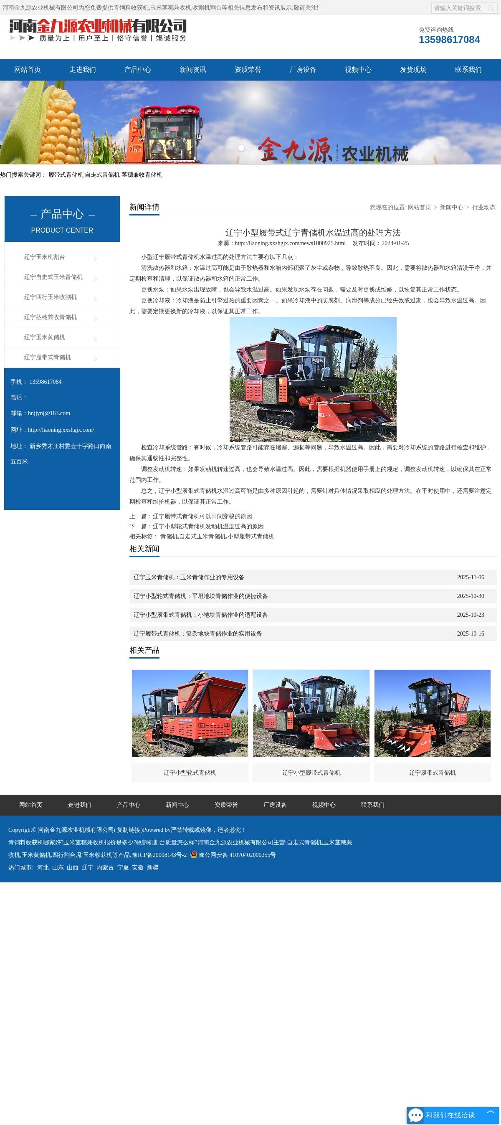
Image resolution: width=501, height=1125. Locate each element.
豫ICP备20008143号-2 (159, 855)
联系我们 (468, 69)
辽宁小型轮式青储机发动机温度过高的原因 (208, 526)
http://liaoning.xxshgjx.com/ (61, 430)
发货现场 (413, 69)
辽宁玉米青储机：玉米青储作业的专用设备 (189, 577)
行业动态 (484, 207)
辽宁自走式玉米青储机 (53, 277)
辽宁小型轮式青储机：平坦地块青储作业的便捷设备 (201, 596)
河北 (43, 867)
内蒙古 (105, 867)
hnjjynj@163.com (49, 413)
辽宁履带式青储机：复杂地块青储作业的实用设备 (198, 634)
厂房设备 (303, 69)
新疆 (153, 867)
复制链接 (128, 830)
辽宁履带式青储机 (47, 357)
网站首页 (27, 69)
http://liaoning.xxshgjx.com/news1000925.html (290, 243)
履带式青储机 (66, 175)
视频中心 (358, 69)
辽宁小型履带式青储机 (311, 773)
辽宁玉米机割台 (44, 257)
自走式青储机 (103, 175)
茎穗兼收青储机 (141, 175)
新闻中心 (451, 207)
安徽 (138, 867)
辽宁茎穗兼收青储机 (50, 317)
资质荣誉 (248, 69)
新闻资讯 (193, 69)
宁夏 (123, 867)
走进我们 (82, 69)
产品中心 (137, 69)
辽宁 (88, 867)
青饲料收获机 (131, 8)
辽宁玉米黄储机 (44, 337)
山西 (72, 867)
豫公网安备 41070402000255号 (233, 855)
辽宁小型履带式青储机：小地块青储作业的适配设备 (201, 615)
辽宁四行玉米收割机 (50, 297)
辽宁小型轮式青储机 (190, 773)
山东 (58, 867)
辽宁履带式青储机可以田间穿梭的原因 (202, 516)
